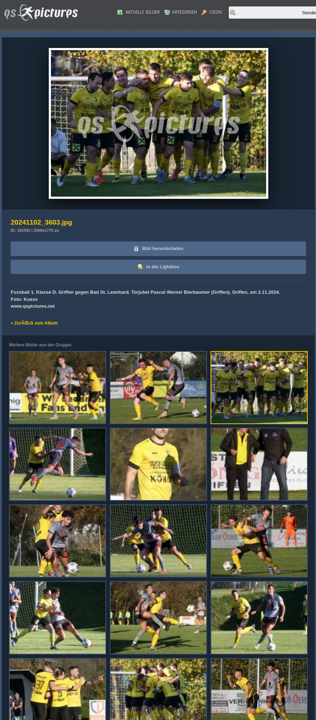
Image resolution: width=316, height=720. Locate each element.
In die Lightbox (158, 267)
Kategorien (180, 12)
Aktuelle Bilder (138, 12)
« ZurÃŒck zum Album (34, 323)
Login (211, 12)
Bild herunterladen (158, 249)
